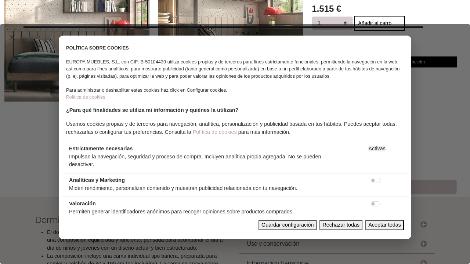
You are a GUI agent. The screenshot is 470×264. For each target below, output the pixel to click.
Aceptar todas (384, 225)
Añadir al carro (374, 23)
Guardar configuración (287, 225)
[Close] (12, 37)
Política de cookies (85, 97)
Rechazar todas (340, 225)
